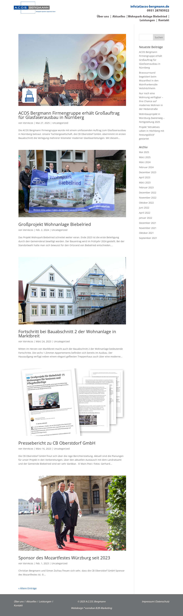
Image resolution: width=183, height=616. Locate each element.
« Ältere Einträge (27, 588)
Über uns (103, 16)
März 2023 (145, 182)
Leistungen (147, 20)
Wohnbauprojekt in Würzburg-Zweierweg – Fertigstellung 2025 (151, 117)
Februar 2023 (146, 187)
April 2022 (144, 212)
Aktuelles (118, 16)
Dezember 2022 (147, 192)
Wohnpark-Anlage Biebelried (147, 16)
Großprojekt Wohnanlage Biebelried (54, 224)
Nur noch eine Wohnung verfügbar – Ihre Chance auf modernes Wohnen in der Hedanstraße (151, 101)
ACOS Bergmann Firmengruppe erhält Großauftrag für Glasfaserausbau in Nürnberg (68, 115)
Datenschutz (162, 601)
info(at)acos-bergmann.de (149, 6)
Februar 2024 (146, 167)
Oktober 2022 (146, 202)
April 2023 (144, 177)
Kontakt (163, 20)
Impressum (148, 601)
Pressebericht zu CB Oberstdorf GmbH (56, 443)
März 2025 (145, 157)
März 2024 (145, 162)
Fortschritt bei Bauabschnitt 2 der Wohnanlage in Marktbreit (67, 334)
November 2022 (147, 197)
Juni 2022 (144, 207)
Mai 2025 (144, 152)
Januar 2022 (145, 217)
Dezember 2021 (147, 222)
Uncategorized (60, 122)
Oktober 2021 (146, 232)
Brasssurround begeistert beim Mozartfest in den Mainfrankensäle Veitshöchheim (149, 80)
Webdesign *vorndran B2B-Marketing (91, 608)
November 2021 (147, 228)
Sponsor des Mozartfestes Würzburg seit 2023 (64, 558)
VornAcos (28, 122)
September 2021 (148, 238)
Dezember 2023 (147, 172)
